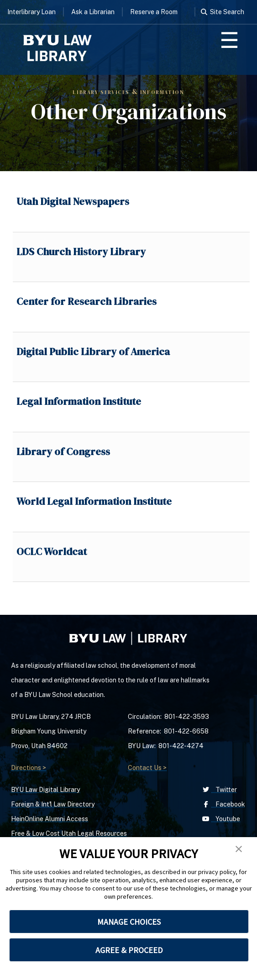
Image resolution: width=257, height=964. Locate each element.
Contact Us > (147, 767)
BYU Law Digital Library (45, 789)
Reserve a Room (154, 12)
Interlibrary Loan (31, 12)
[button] (239, 849)
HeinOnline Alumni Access (49, 819)
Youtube (220, 819)
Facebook (222, 804)
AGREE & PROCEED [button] (129, 950)
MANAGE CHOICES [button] (129, 922)
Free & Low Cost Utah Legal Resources (69, 833)
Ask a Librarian (93, 12)
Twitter (218, 789)
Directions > (28, 767)
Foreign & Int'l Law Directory (52, 804)
